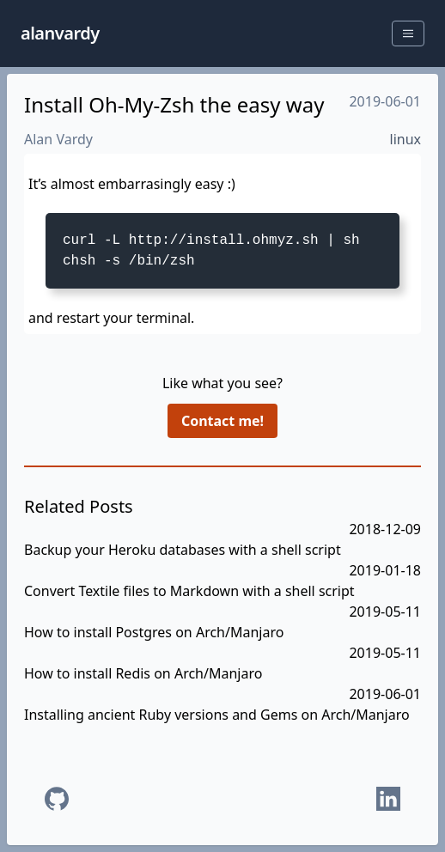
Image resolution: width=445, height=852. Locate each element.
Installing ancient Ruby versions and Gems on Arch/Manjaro (217, 714)
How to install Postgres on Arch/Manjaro (153, 632)
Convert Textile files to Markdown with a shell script (189, 590)
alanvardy (60, 33)
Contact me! (222, 420)
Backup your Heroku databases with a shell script (182, 549)
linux (406, 139)
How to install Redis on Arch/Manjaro (143, 673)
